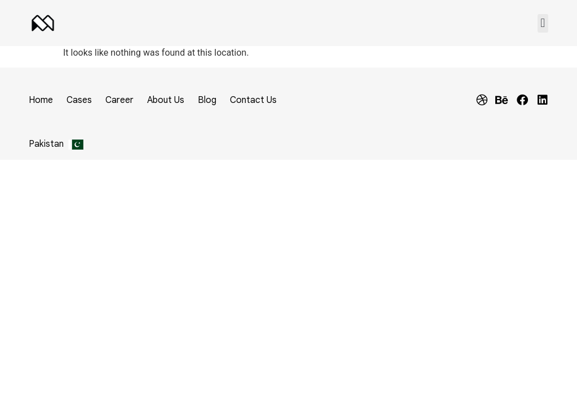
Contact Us (253, 100)
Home (41, 100)
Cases (79, 100)
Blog (207, 100)
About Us (165, 100)
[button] (543, 23)
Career (119, 100)
